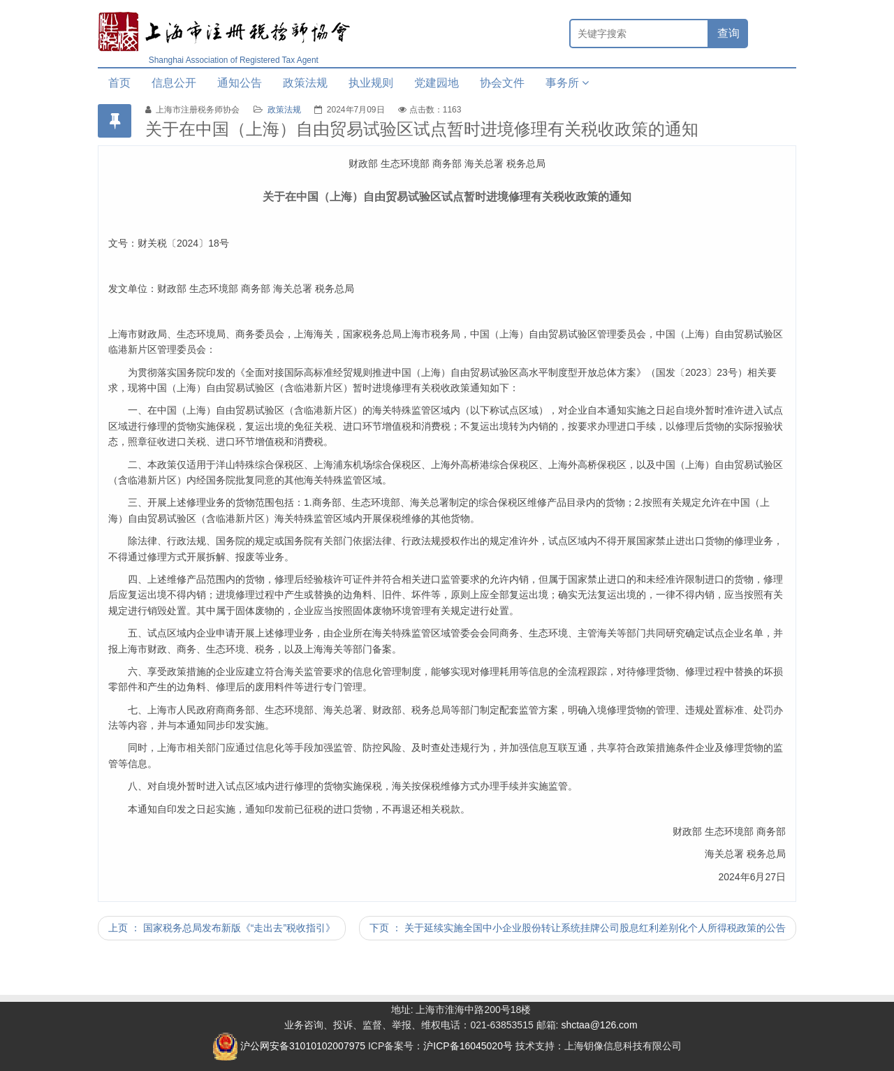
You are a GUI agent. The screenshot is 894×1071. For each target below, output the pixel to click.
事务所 (567, 83)
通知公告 (239, 83)
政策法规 (305, 83)
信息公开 (174, 83)
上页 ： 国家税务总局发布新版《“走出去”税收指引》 (221, 927)
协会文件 (502, 83)
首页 (119, 83)
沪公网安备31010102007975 (288, 1045)
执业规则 (371, 83)
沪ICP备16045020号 (468, 1045)
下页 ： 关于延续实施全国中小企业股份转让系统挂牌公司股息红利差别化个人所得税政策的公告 (577, 927)
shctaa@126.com (599, 1024)
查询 (728, 33)
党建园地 (436, 83)
